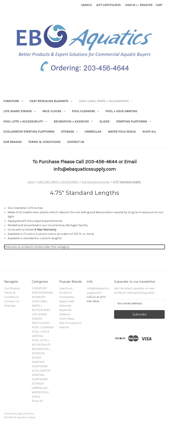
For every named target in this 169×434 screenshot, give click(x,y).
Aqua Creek (66, 301)
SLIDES (104, 121)
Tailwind (64, 314)
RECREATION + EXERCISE (73, 121)
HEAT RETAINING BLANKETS (51, 101)
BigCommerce (26, 413)
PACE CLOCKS (53, 111)
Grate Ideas (66, 318)
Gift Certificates (108, 5)
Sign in (130, 5)
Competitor (67, 297)
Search (86, 5)
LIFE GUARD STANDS (19, 111)
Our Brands (12, 142)
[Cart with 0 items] (159, 5)
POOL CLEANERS (85, 111)
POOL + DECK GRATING (121, 111)
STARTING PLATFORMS (133, 121)
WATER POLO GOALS (122, 131)
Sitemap (9, 305)
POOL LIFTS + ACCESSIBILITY (25, 121)
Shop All (149, 131)
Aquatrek (65, 310)
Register (146, 5)
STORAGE (69, 131)
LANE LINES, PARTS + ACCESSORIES (106, 101)
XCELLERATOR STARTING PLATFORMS (28, 131)
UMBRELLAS (93, 131)
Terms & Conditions (44, 142)
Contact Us (75, 142)
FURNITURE (13, 101)
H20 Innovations (70, 323)
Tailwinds (65, 305)
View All (64, 327)
